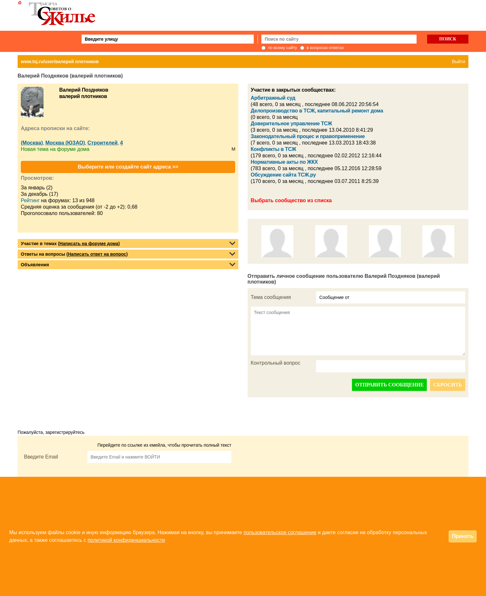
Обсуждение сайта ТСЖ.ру (283, 175)
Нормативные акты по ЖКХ (284, 162)
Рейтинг (30, 200)
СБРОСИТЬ (447, 384)
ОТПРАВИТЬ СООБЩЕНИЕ (389, 384)
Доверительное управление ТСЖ (291, 123)
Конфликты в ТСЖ (273, 149)
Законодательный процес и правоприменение (308, 136)
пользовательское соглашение (279, 532)
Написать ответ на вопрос (97, 254)
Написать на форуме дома (89, 243)
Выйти (458, 61)
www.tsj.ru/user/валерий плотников (60, 61)
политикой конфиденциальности (126, 540)
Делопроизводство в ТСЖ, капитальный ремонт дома (317, 110)
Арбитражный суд (273, 98)
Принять (463, 536)
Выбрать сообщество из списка (291, 200)
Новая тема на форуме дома (55, 149)
